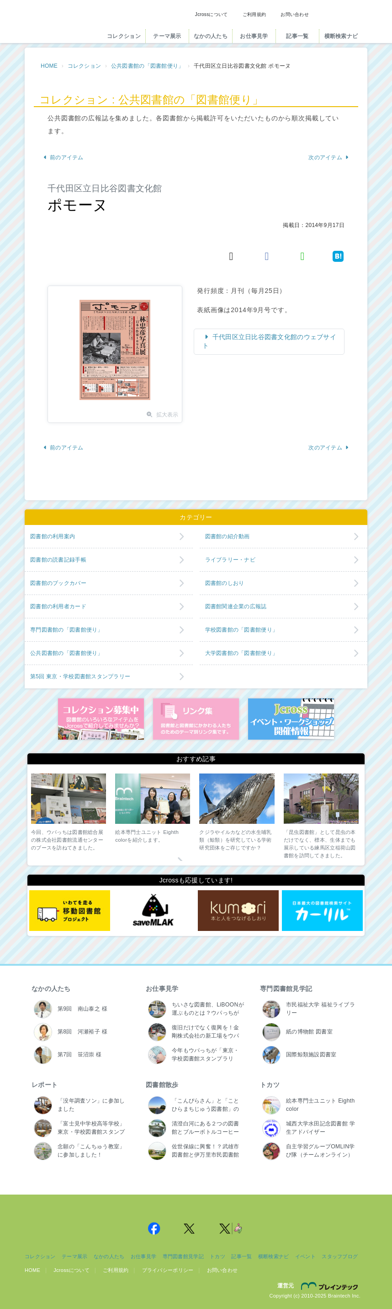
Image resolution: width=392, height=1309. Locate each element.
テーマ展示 (167, 36)
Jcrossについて (211, 14)
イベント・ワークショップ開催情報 (291, 719)
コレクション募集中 (101, 719)
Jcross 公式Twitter (189, 1228)
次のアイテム (328, 157)
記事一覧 (297, 36)
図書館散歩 (162, 1084)
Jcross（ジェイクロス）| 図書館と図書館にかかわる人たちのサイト (62, 24)
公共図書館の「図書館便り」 (147, 66)
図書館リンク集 (196, 719)
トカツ (270, 1084)
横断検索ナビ (341, 36)
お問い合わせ (295, 14)
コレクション (124, 36)
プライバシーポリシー (168, 1270)
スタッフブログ (340, 1256)
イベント (305, 1256)
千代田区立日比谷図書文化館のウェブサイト (269, 341)
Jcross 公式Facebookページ (154, 1228)
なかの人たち (211, 36)
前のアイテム (63, 157)
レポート (45, 1084)
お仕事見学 (254, 36)
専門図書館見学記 (286, 988)
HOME (49, 66)
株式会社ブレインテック (330, 1286)
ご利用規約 (254, 14)
